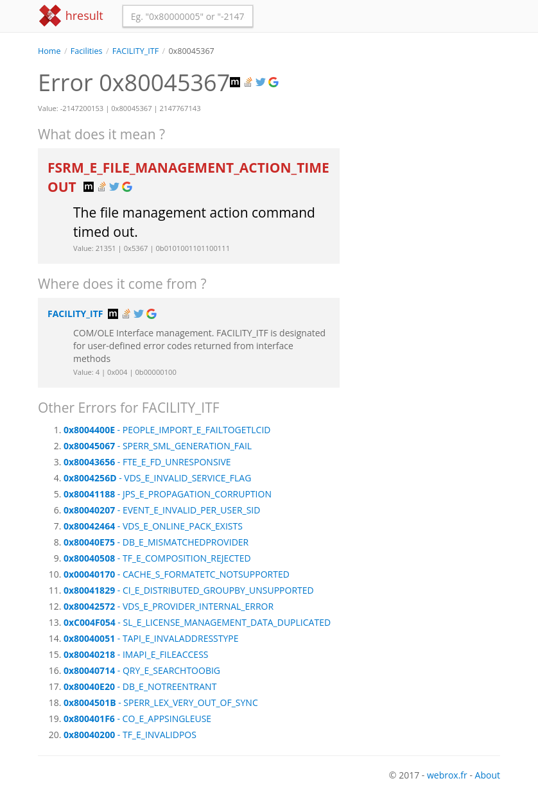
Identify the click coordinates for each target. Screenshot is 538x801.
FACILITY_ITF (135, 51)
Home (49, 51)
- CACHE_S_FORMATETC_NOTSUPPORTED (177, 574)
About (487, 775)
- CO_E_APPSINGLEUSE (137, 718)
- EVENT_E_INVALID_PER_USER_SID (162, 510)
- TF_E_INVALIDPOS (130, 734)
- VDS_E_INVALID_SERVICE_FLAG (157, 478)
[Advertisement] (429, 121)
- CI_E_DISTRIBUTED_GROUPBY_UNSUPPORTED (189, 590)
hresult (70, 16)
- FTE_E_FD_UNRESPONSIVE (147, 462)
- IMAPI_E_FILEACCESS (136, 654)
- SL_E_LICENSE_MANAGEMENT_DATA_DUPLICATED (197, 622)
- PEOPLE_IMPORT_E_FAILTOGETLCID (167, 430)
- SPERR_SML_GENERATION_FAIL (158, 446)
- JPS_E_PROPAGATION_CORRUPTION (168, 494)
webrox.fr (447, 775)
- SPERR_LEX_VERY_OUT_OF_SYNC (161, 702)
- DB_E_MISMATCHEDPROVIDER (156, 542)
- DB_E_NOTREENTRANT (140, 686)
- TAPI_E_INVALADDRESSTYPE (151, 638)
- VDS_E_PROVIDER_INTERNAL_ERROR (168, 606)
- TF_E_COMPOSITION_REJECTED (157, 558)
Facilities (87, 51)
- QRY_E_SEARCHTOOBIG (142, 670)
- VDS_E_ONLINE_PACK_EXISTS (153, 526)
